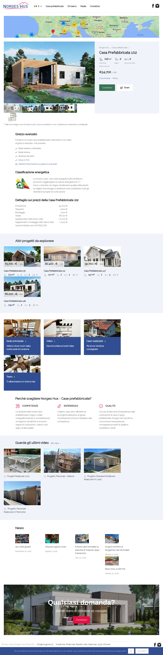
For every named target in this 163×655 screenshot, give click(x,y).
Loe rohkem (142, 651)
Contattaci (95, 6)
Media (83, 6)
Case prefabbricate (55, 6)
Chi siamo (72, 6)
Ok (131, 651)
